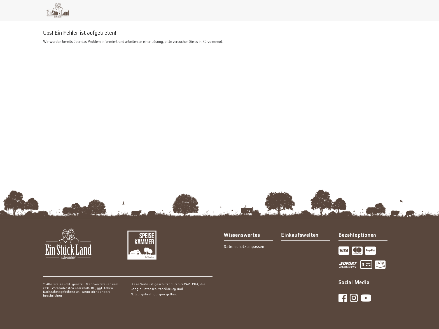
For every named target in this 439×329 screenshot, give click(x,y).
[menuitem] (248, 247)
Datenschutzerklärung (159, 289)
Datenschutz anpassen (244, 246)
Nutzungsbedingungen (148, 294)
